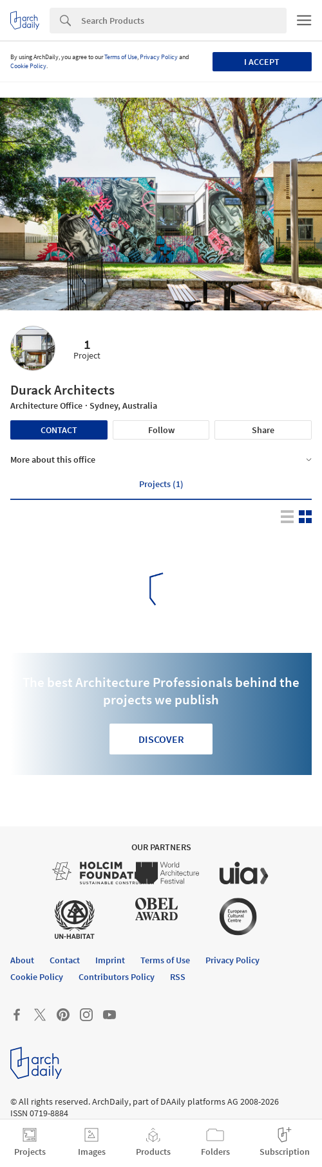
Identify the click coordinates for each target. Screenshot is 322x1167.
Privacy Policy (159, 57)
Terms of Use (120, 57)
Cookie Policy (28, 66)
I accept (261, 61)
